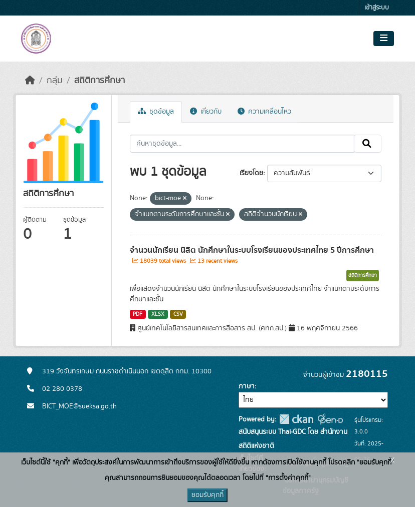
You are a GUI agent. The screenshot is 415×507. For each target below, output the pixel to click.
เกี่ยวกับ (206, 112)
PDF (137, 314)
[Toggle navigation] (383, 38)
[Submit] (367, 144)
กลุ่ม (55, 80)
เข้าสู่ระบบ (376, 8)
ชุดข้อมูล (156, 112)
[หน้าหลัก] (30, 80)
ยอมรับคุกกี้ (207, 495)
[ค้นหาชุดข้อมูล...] (242, 144)
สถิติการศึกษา (99, 80)
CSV (178, 314)
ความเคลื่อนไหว (264, 112)
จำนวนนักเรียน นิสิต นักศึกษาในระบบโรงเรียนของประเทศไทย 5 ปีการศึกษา (252, 250)
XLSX (157, 314)
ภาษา (247, 386)
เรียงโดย (251, 173)
